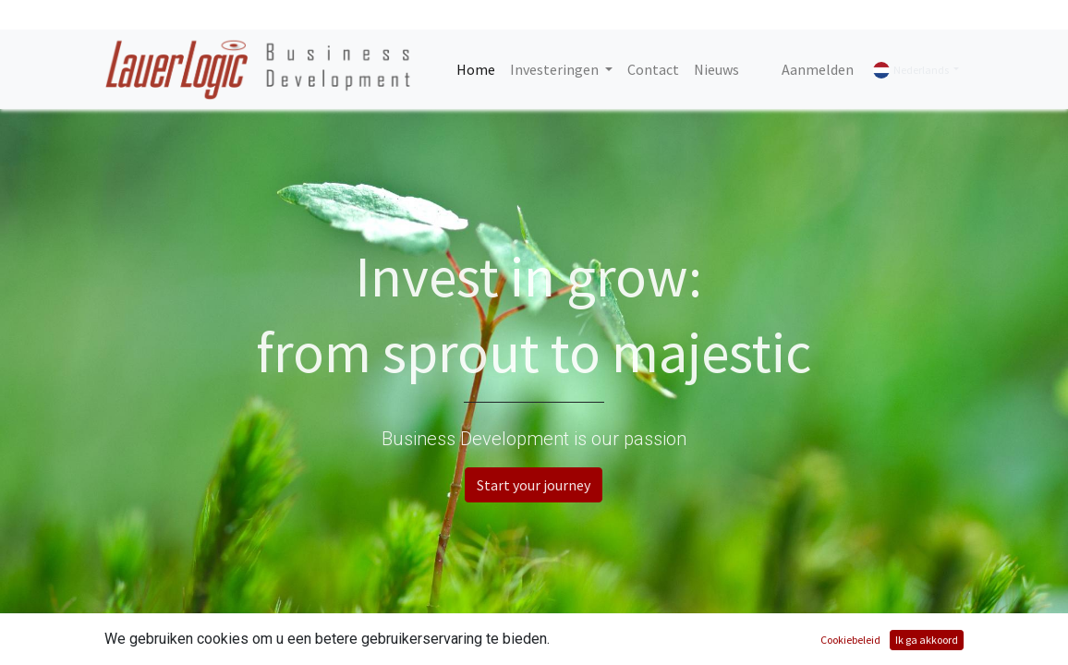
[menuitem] (476, 69)
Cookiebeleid (850, 640)
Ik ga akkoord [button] (926, 640)
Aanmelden (818, 69)
